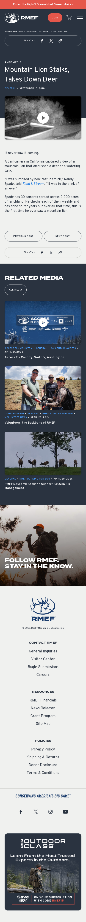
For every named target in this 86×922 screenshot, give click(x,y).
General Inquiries (43, 651)
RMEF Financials (43, 700)
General (10, 88)
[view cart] (69, 18)
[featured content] (43, 871)
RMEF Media (19, 31)
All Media (15, 289)
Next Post (62, 236)
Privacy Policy (43, 749)
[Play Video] (43, 118)
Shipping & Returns (43, 757)
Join (55, 17)
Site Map (43, 724)
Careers (43, 675)
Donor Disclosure (43, 765)
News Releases (43, 708)
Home (8, 31)
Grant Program (43, 716)
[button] (42, 41)
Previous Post (23, 236)
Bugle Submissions (43, 667)
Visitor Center (43, 659)
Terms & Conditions (43, 773)
